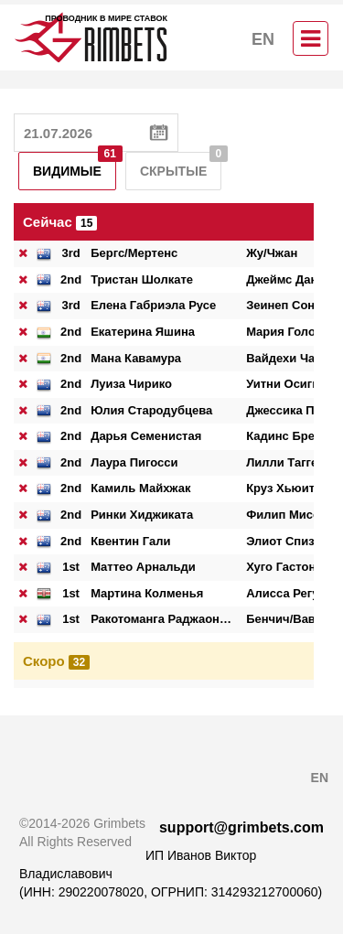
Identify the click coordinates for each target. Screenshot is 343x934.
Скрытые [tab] (180, 165)
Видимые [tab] (74, 165)
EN (263, 39)
